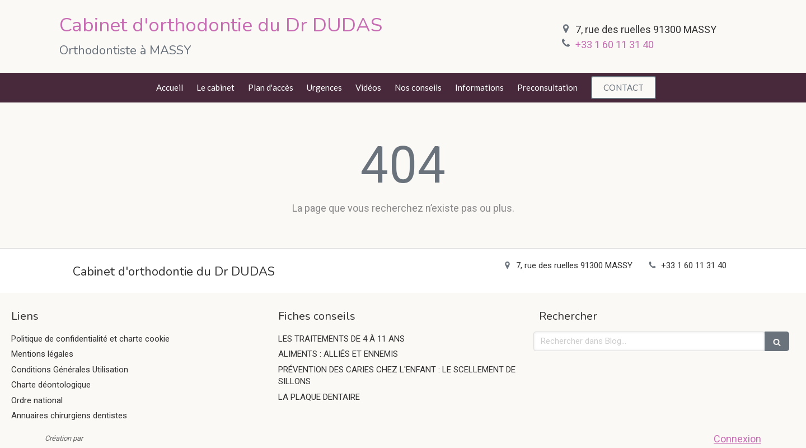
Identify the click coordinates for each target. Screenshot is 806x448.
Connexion (737, 439)
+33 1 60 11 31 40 (614, 44)
